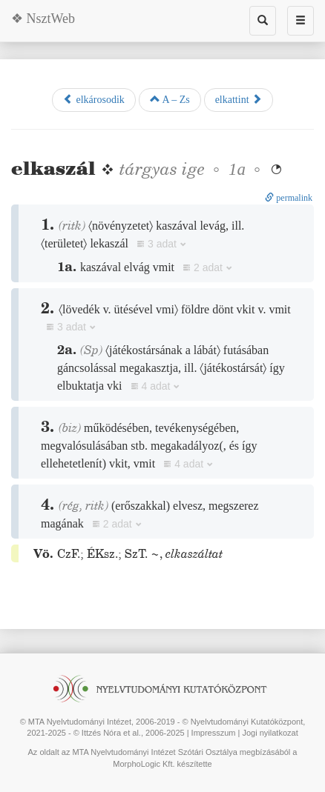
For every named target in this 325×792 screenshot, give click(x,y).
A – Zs (170, 99)
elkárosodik (94, 99)
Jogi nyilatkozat (270, 732)
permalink (288, 198)
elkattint (238, 99)
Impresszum (213, 732)
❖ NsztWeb (43, 18)
